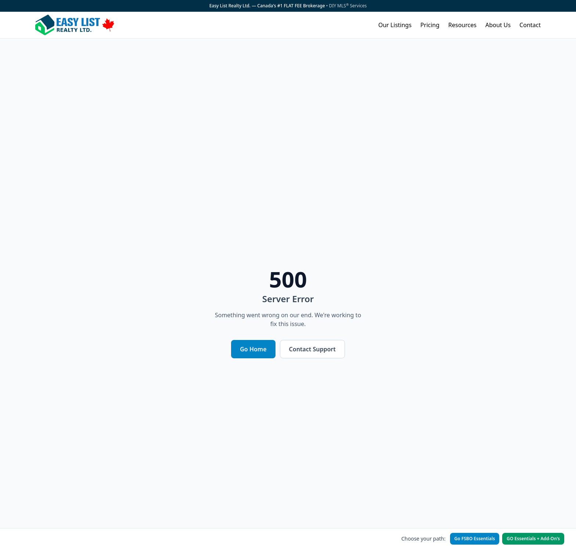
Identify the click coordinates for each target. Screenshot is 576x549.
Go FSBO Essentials (474, 538)
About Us (498, 25)
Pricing (429, 25)
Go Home (253, 349)
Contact (530, 25)
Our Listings (395, 25)
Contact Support (312, 349)
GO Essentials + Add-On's (533, 538)
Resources (462, 25)
